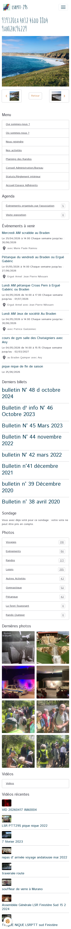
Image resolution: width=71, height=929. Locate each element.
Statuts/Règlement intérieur (23, 177)
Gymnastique (35, 588)
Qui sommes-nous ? (18, 124)
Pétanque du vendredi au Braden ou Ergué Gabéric (33, 259)
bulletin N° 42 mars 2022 (32, 455)
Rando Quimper (35, 615)
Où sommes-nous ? (17, 133)
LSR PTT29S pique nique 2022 (25, 825)
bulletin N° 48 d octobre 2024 (31, 393)
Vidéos (10, 783)
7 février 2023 (12, 841)
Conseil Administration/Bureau (24, 168)
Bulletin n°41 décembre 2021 (30, 469)
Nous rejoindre (14, 142)
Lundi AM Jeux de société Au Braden (29, 313)
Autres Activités (35, 579)
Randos (35, 560)
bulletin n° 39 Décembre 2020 (31, 487)
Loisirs (35, 569)
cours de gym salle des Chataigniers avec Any (32, 340)
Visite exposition (35, 215)
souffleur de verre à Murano (22, 889)
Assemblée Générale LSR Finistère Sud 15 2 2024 (34, 907)
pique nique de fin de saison (22, 366)
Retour (35, 96)
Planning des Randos (19, 159)
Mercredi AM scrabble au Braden (26, 232)
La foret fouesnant (35, 606)
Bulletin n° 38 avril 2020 (31, 502)
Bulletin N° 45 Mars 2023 (32, 426)
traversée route (13, 873)
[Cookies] (7, 921)
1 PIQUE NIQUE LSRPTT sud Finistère (30, 925)
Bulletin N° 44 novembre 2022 (32, 440)
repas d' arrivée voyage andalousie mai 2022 (34, 857)
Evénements (35, 551)
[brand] (15, 7)
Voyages (35, 542)
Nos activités (14, 150)
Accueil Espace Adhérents (22, 185)
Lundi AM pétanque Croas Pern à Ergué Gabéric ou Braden (31, 287)
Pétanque (35, 597)
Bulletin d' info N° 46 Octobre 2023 (27, 411)
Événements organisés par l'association (35, 206)
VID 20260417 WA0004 (19, 809)
